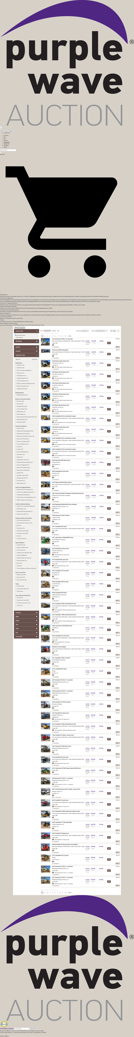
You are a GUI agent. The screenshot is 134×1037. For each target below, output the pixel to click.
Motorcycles (38, 311)
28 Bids (87, 521)
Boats (33, 311)
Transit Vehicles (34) (20, 538)
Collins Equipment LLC (58, 824)
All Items (2, 154)
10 (65, 336)
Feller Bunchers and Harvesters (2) (24, 489)
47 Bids (87, 355)
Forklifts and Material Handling (8, 306)
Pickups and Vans (57, 311)
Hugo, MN (55, 343)
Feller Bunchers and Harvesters (8, 305)
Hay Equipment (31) (20, 375)
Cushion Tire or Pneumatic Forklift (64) (25, 506)
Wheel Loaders (96, 301)
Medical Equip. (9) (20, 411)
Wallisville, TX (55, 508)
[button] (67, 288)
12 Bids (87, 388)
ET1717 (43, 493)
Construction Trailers (11, 321)
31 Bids (87, 718)
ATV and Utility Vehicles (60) (22, 520)
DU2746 (43, 746)
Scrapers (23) (19, 472)
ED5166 (43, 668)
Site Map (41, 1031)
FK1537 (43, 811)
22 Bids (87, 861)
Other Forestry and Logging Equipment (58, 305)
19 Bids (87, 576)
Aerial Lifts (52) (19, 428)
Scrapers (62, 301)
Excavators (110, 299)
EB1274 (43, 724)
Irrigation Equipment (53, 296)
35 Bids (87, 487)
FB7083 (43, 625)
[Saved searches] (1, 128)
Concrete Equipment (81, 299)
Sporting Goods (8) (20, 422)
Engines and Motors (12, 315)
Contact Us (7, 132)
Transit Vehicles (68, 311)
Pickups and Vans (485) (21, 533)
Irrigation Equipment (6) (21, 378)
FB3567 (43, 713)
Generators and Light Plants (32, 315)
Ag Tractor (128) (19, 365)
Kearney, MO (55, 541)
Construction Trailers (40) (22, 588)
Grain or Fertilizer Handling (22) (23, 370)
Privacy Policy (23, 1031)
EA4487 (43, 537)
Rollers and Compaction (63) (22, 467)
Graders (115, 299)
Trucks (42, 325)
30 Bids (87, 465)
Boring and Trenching (58, 299)
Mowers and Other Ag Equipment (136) (25, 383)
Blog (36, 1031)
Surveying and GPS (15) (21, 478)
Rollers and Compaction (41, 301)
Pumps (76, 315)
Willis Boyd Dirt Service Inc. (59, 594)
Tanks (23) (18, 565)
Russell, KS (55, 627)
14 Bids (87, 366)
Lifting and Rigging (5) (21, 555)
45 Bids (87, 443)
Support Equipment (5, 313)
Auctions (6, 135)
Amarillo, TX (55, 793)
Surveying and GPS (80, 301)
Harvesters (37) (19, 373)
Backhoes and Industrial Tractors (43, 299)
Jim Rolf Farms (56, 583)
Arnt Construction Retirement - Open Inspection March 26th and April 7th (71, 418)
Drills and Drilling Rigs (101, 299)
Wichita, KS (55, 497)
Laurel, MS (55, 684)
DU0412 (43, 372)
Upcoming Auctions (20, 335)
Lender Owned (56, 462)
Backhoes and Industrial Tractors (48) (24, 436)
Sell (5, 139)
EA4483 (43, 657)
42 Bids (87, 454)
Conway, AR (55, 706)
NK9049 (43, 592)
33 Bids (87, 598)
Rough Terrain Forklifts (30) (22, 470)
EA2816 (43, 559)
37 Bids (87, 476)
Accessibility (31, 1031)
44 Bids (87, 565)
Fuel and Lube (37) (20, 550)
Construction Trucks (10, 325)
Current (87, 341)
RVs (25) (18, 536)
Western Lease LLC (57, 791)
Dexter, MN (55, 770)
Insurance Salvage (57, 704)
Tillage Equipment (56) (21, 388)
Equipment (6, 142)
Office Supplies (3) (20, 414)
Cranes (88, 299)
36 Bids (87, 696)
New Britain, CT (56, 464)
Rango (54, 671)
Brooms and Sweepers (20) (22, 441)
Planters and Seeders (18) (22, 386)
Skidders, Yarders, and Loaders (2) (23, 500)
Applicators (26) (19, 367)
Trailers (2, 320)
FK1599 (43, 603)
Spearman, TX (56, 596)
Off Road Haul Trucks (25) (22, 459)
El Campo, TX (55, 574)
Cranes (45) (18, 446)
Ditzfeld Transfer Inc (57, 550)
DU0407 (43, 383)
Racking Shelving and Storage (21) (24, 511)
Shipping (6, 145)
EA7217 (43, 471)
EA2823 (43, 416)
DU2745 (43, 691)
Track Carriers (88, 301)
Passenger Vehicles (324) (22, 530)
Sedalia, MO (55, 552)
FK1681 (43, 735)
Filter (20, 328)
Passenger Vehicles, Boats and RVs (9, 310)
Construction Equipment (6, 298)
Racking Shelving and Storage (34, 308)
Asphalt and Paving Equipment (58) (24, 431)
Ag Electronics (4, 296)
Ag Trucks (2, 325)
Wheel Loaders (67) (20, 483)
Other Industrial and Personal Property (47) (25, 417)
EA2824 (43, 438)
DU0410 (43, 427)
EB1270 (43, 635)
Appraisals (6, 144)
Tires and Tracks (18, 318)
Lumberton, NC (56, 519)
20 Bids (87, 432)
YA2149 (43, 460)
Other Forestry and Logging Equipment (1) (25, 497)
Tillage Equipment (104, 296)
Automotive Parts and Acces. (24, 311)
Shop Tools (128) (20, 577)
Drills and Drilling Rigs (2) (21, 451)
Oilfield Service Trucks (22, 325)
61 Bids (87, 510)
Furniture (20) (19, 403)
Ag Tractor (10, 296)
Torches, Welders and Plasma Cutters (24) (25, 568)
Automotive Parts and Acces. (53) (23, 523)
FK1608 (43, 844)
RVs (63, 311)
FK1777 (43, 768)
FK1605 (43, 482)
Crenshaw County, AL (57, 363)
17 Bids (87, 377)
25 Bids (87, 554)
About (5, 147)
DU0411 (43, 405)
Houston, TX (55, 475)
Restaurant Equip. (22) (21, 419)
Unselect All (34, 359)
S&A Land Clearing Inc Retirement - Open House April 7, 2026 (68, 341)
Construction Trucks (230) (22, 600)
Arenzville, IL (55, 585)
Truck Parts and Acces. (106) (22, 603)
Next (69, 336)
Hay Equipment (44, 296)
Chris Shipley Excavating (58, 539)
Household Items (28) (21, 406)
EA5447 (43, 866)
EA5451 (43, 877)
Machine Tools (4, 318)
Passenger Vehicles (47, 311)
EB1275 (43, 614)
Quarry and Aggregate (29, 301)
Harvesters (37, 296)
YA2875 (43, 702)
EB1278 (43, 526)
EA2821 (43, 449)
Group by (78, 331)
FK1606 (43, 339)
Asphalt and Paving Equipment (14, 299)
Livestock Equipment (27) (22, 380)
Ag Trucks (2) (19, 597)
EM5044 (43, 581)
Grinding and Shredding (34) (22, 494)
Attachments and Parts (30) (22, 433)
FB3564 (43, 548)
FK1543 (43, 757)
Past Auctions (19, 337)
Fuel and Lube (21, 315)
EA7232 (43, 504)
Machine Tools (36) (20, 574)
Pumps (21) (18, 563)
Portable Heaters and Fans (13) (23, 558)
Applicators (16, 296)
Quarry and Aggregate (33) (22, 465)
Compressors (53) (20, 545)
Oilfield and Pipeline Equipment (14, 301)
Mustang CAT (55, 473)
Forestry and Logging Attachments (26, 305)
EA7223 (43, 570)
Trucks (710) (19, 605)
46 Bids (87, 344)
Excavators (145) (20, 454)
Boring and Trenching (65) (22, 438)
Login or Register (9, 131)
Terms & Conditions (5, 1031)
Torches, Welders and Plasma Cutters (91, 315)
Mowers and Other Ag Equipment (79, 296)
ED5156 (43, 855)
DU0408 (43, 394)
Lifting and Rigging (45, 315)
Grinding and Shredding (41, 305)
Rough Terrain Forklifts (54, 301)
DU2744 (43, 680)
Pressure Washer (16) (21, 560)
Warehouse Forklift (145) (21, 514)
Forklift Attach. (22, 308)
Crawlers (92, 299)
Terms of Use (15, 1031)
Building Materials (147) (21, 395)
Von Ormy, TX (55, 859)
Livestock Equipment (64, 296)
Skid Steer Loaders (70, 301)
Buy (5, 137)
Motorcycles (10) (20, 528)
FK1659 (43, 800)
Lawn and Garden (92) (21, 409)
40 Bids (87, 609)
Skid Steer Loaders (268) (21, 475)
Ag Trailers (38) (19, 586)
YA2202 (43, 515)
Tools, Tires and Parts (6, 316)
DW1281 (43, 822)
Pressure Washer (69, 315)
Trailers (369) (19, 591)
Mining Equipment (122, 299)
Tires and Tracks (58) (21, 580)
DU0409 (43, 361)
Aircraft (2, 311)
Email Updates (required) (6, 1028)
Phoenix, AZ (55, 826)
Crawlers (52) (19, 449)
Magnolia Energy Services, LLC (60, 506)
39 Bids (87, 532)
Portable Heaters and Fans (57, 315)
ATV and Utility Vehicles (10, 311)
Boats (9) (18, 525)
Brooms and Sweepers (70, 299)
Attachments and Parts (28, 299)
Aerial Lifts (3, 299)
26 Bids (87, 783)
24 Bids (87, 729)
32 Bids (87, 641)
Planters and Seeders (93, 296)
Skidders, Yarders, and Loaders (77, 305)
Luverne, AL (55, 365)
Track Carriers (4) (20, 480)
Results (6, 140)
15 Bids (87, 751)
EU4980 (43, 789)
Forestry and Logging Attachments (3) (24, 492)
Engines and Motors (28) (21, 547)
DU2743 (43, 778)
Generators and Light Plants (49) (23, 552)
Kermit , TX (55, 673)
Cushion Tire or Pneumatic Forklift (9, 308)
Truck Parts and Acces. (34, 325)
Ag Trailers (3, 321)
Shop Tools (11, 318)
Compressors (3, 315)
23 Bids (87, 620)
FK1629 (43, 646)
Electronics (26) (19, 401)
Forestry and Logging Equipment (8, 303)
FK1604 (43, 350)
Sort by (93, 331)
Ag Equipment (4, 294)
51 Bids (87, 421)
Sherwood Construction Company (61, 495)
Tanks (79, 315)
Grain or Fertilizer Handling (26, 296)
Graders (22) (19, 457)
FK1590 (43, 833)
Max (101, 341)
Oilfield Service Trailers (23, 321)
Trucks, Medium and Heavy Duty (8, 323)
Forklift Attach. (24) (20, 508)
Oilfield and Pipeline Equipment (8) (24, 462)
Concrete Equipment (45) (21, 444)
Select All (18, 359)
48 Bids (87, 587)
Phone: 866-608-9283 (20, 1032)
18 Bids (87, 410)
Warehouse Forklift (47, 308)
